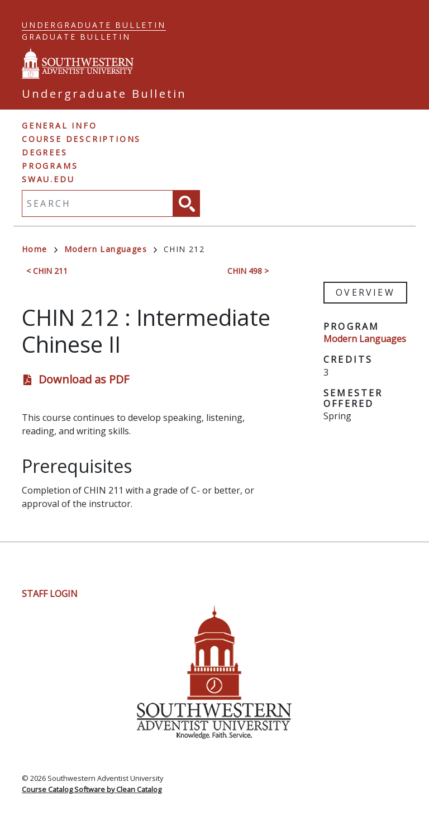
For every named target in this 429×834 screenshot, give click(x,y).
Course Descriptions (81, 139)
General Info (59, 125)
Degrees (45, 152)
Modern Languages (110, 249)
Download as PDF (84, 379)
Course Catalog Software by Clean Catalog (91, 789)
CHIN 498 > (248, 271)
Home (40, 249)
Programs (50, 165)
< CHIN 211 (47, 271)
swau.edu (48, 179)
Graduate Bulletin (76, 36)
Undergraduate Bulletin (94, 25)
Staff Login (50, 593)
